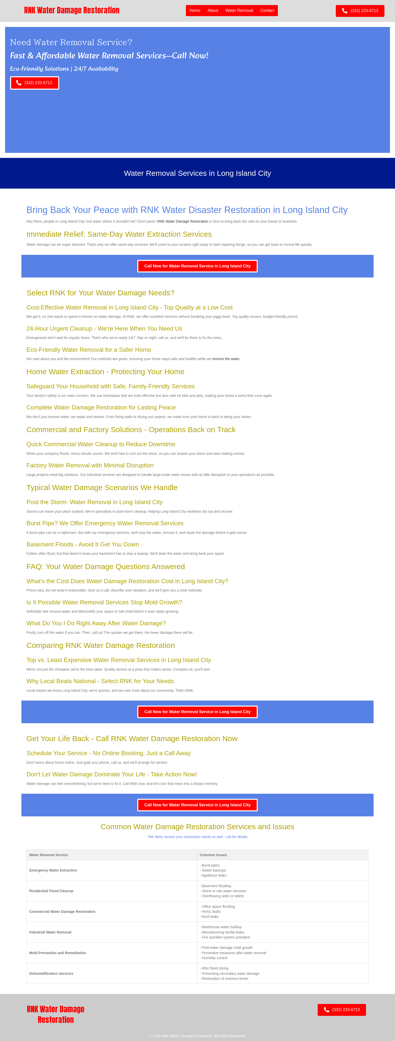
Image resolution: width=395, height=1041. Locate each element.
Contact (267, 10)
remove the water (225, 359)
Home (194, 10)
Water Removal (239, 10)
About (213, 10)
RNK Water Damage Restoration (182, 221)
